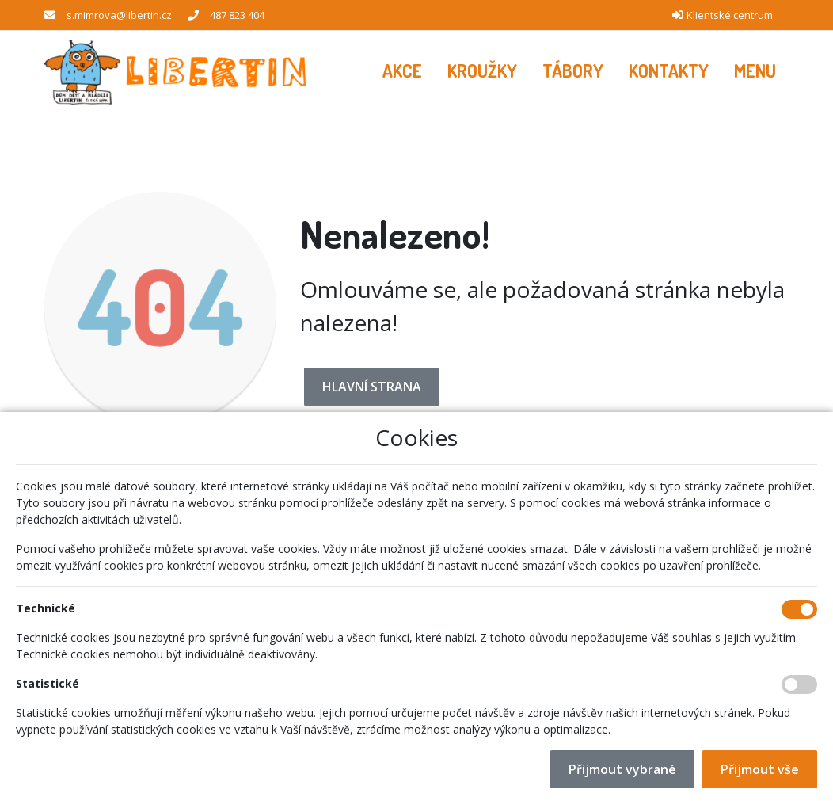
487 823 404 (237, 15)
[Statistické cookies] (799, 684)
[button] (755, 71)
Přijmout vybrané (622, 769)
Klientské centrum (730, 15)
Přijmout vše (760, 769)
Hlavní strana (371, 386)
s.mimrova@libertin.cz (119, 15)
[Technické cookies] (799, 609)
